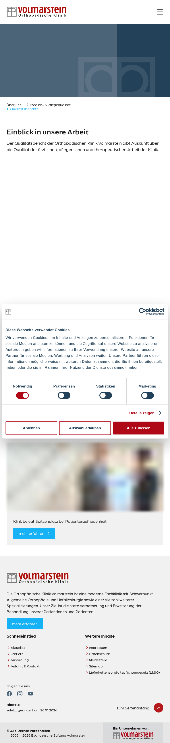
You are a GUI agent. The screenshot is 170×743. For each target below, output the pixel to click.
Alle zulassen (139, 428)
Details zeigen (142, 413)
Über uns (14, 105)
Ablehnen (31, 428)
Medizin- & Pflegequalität (50, 105)
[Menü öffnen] (160, 12)
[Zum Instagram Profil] (19, 693)
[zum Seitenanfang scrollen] (140, 708)
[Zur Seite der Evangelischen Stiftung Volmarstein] (133, 736)
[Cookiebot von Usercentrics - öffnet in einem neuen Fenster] (145, 311)
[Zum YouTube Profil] (30, 693)
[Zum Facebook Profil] (9, 693)
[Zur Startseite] (36, 12)
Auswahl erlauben (85, 428)
